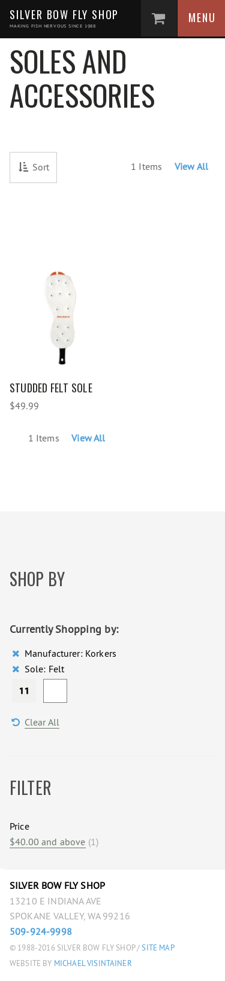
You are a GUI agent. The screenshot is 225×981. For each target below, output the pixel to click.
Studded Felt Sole (51, 387)
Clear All (42, 722)
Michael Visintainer (92, 963)
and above (48, 842)
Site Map (158, 948)
